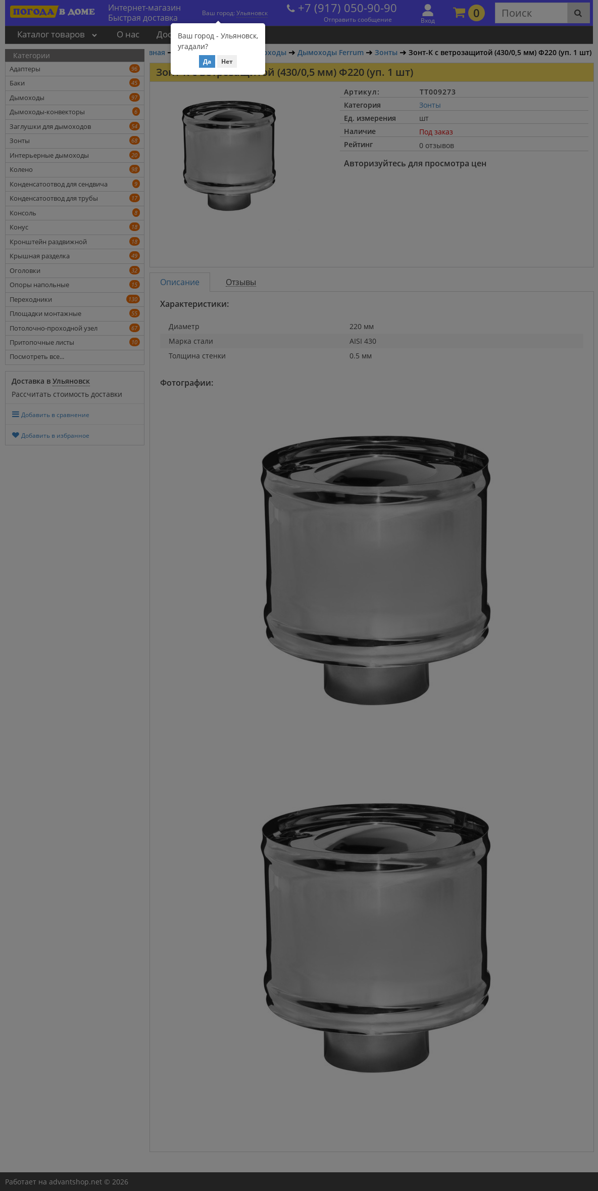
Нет (227, 61)
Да (207, 61)
